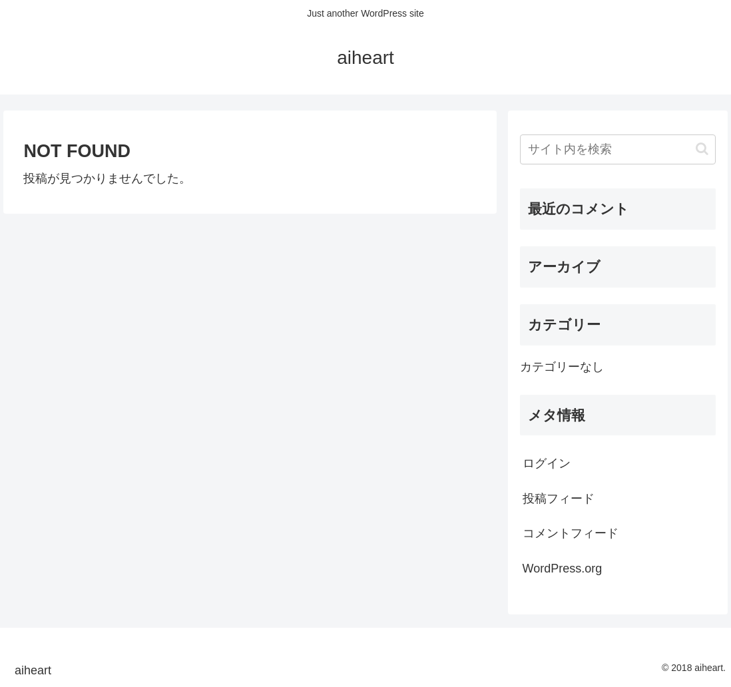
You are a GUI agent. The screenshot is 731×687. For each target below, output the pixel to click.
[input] (618, 149)
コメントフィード (570, 533)
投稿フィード (559, 498)
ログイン (547, 463)
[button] (702, 148)
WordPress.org (563, 568)
